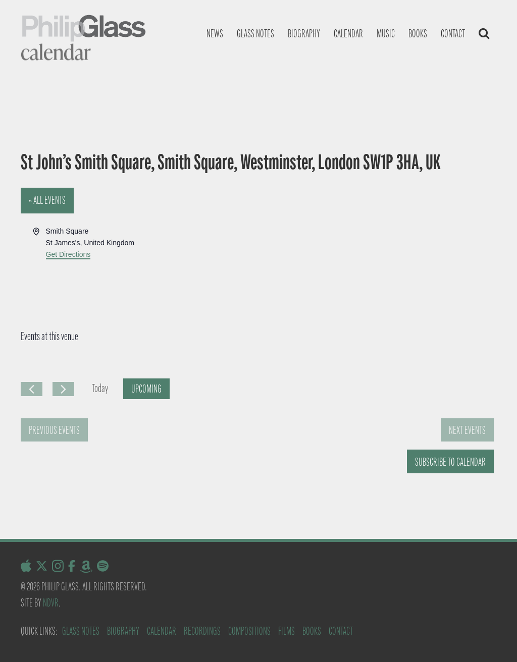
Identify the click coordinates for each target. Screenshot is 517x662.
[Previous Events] (31, 389)
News (214, 33)
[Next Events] (63, 389)
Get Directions (68, 254)
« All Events (47, 200)
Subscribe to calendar (450, 462)
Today (100, 388)
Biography (304, 33)
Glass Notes (80, 631)
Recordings (202, 631)
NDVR (51, 602)
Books (417, 33)
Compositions (249, 631)
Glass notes (255, 33)
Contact (453, 33)
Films (286, 631)
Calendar (348, 33)
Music (386, 33)
